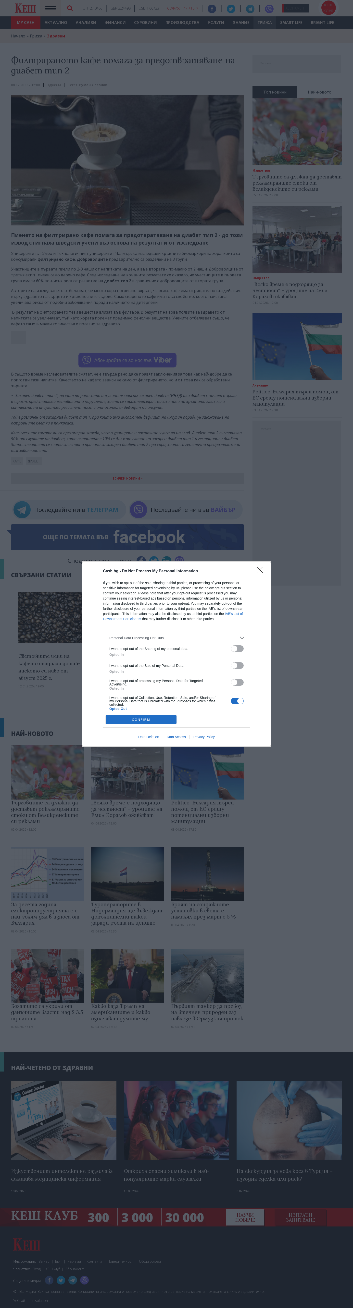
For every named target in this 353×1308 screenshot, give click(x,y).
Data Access (176, 737)
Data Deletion (148, 737)
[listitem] (176, 637)
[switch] (237, 648)
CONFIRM (141, 719)
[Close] (261, 571)
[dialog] (176, 654)
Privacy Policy (204, 737)
